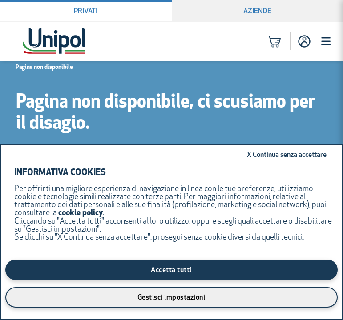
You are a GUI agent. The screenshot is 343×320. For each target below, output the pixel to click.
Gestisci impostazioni (171, 297)
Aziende (257, 11)
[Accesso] (304, 41)
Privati (85, 11)
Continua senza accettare (287, 155)
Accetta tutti (171, 270)
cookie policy (80, 213)
